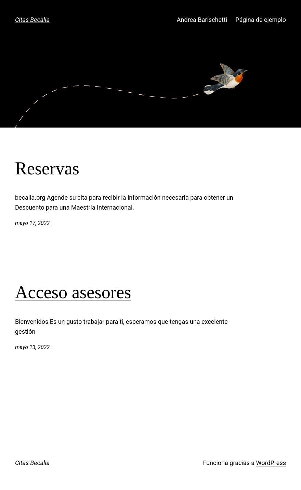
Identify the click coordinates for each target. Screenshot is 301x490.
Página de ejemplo (260, 19)
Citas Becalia (32, 19)
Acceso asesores (73, 292)
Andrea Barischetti (202, 19)
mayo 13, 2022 (32, 347)
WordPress (271, 462)
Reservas (47, 168)
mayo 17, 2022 (32, 223)
